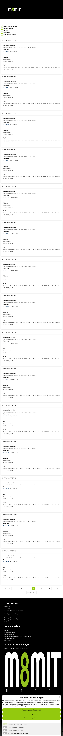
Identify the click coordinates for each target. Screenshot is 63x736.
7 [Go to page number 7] (33, 588)
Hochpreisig (7, 32)
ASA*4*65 (6, 306)
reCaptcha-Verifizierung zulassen (18, 733)
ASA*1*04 (6, 51)
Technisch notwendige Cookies (17, 724)
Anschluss (6, 49)
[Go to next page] (53, 588)
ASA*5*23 (6, 416)
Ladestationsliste (9, 622)
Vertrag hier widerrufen (11, 620)
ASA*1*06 (6, 124)
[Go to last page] (57, 588)
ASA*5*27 (6, 562)
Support (7, 606)
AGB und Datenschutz (11, 616)
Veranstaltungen (9, 638)
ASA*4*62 (6, 197)
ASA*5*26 (6, 525)
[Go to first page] (5, 588)
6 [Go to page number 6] (29, 588)
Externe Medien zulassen (16, 727)
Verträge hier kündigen (11, 618)
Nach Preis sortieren (9, 34)
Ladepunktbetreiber (9, 45)
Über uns (7, 608)
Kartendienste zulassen (15, 730)
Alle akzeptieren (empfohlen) (31, 710)
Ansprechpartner (9, 632)
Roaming (6, 30)
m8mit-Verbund (8, 28)
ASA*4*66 (6, 343)
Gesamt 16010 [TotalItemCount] (31, 592)
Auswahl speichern (31, 714)
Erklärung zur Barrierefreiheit (13, 610)
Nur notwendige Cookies (31, 718)
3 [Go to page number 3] (17, 588)
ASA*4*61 (6, 160)
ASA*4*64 (6, 270)
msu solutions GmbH (10, 26)
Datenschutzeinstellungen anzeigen (15, 648)
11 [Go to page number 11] (49, 588)
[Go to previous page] (9, 588)
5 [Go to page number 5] (25, 588)
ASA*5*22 (6, 379)
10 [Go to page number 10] (45, 588)
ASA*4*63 (6, 233)
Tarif (4, 65)
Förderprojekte (9, 634)
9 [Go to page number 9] (41, 588)
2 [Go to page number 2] (13, 588)
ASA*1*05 (6, 87)
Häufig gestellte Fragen (12, 614)
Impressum (7, 612)
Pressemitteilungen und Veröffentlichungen (18, 636)
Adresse (5, 57)
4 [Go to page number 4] (21, 588)
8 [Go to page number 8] (37, 588)
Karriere (6, 630)
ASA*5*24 (6, 452)
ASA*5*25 (6, 489)
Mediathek (7, 640)
